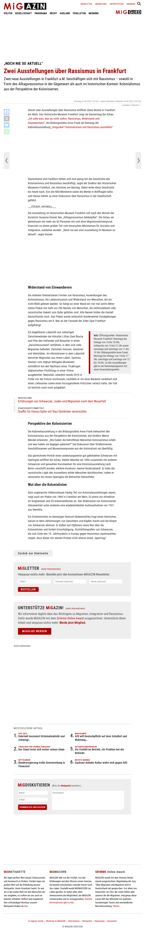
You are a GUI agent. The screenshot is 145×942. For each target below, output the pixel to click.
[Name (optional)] (105, 581)
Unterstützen (116, 4)
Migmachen (100, 4)
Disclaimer (112, 921)
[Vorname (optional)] (70, 581)
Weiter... (117, 906)
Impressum (100, 921)
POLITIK (8, 13)
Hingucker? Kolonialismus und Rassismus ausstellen (82, 127)
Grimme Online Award (70, 618)
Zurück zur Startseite (33, 553)
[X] (6, 118)
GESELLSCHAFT (23, 13)
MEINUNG (94, 13)
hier (26, 906)
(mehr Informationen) (51, 569)
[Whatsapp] (6, 131)
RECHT (53, 13)
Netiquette (66, 785)
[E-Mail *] (34, 581)
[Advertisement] (72, 38)
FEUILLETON (79, 13)
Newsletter (86, 4)
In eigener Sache (35, 921)
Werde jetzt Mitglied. (72, 622)
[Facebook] (6, 112)
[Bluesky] (6, 125)
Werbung (131, 4)
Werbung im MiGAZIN (55, 921)
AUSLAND (65, 13)
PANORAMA (41, 13)
